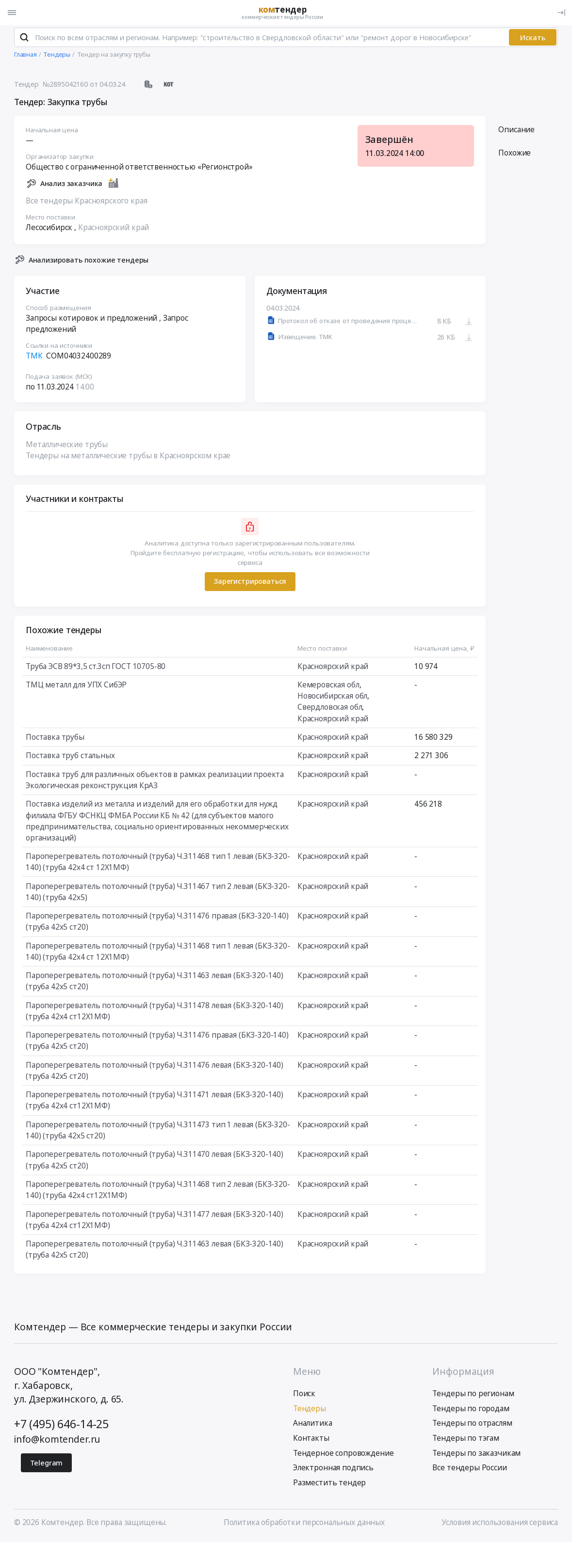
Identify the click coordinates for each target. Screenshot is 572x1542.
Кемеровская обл (328, 687)
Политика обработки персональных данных (304, 1525)
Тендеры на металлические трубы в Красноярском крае (128, 458)
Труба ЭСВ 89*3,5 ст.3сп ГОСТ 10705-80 (95, 669)
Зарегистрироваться (249, 583)
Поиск (304, 1396)
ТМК (34, 358)
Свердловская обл (329, 709)
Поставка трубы (55, 739)
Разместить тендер (329, 1485)
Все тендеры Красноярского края (86, 203)
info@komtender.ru (57, 1441)
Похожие (514, 155)
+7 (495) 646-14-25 (61, 1426)
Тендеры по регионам (473, 1396)
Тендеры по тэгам (465, 1440)
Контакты (311, 1440)
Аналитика (312, 1425)
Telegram (46, 1465)
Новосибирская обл (332, 698)
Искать (532, 40)
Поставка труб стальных (70, 758)
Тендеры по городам (470, 1411)
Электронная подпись (333, 1470)
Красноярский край (113, 230)
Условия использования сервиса (499, 1525)
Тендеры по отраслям (472, 1425)
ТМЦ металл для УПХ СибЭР (76, 687)
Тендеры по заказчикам (476, 1455)
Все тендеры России (469, 1470)
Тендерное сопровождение (343, 1455)
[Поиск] (24, 40)
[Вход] (561, 12)
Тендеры (309, 1411)
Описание (516, 132)
